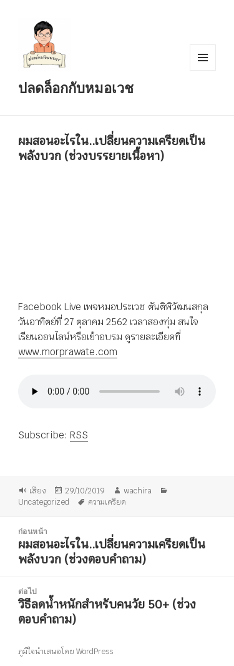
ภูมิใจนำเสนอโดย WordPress (65, 652)
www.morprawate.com (67, 352)
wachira (138, 490)
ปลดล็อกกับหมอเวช (76, 87)
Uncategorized (43, 502)
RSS (79, 435)
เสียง (37, 490)
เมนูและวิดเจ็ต (203, 57)
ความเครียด (107, 502)
